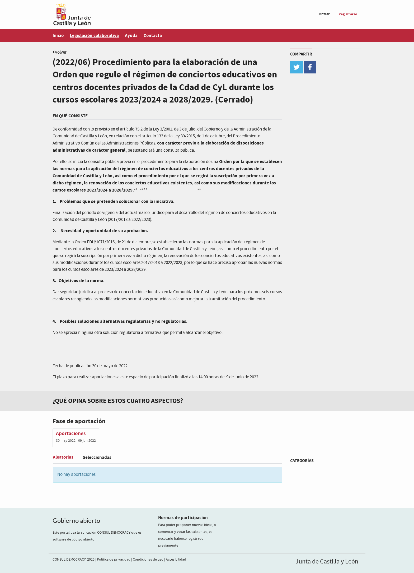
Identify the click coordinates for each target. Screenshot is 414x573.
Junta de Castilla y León (326, 561)
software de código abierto (74, 539)
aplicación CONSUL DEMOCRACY (105, 532)
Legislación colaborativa (94, 35)
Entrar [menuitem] (324, 13)
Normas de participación (183, 518)
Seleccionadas (97, 457)
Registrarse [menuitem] (347, 14)
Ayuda (131, 35)
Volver (61, 52)
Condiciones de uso (148, 559)
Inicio (58, 35)
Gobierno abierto (76, 520)
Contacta (153, 35)
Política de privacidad (113, 559)
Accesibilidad (176, 559)
